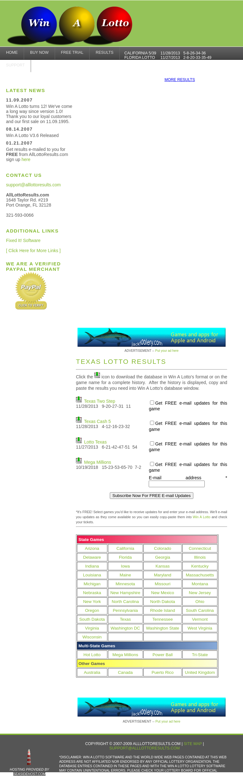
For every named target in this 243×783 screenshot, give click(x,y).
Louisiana (92, 575)
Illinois (200, 557)
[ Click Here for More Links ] (33, 250)
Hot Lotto (92, 654)
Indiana (92, 566)
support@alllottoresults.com (33, 184)
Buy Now (39, 52)
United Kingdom (200, 672)
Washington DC (125, 628)
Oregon (92, 610)
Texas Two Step (99, 401)
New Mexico (162, 592)
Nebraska (92, 592)
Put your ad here (166, 350)
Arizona (92, 548)
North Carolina (125, 601)
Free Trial (72, 52)
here (26, 159)
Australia (92, 672)
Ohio (200, 601)
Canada (125, 672)
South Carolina (200, 610)
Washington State (162, 628)
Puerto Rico (163, 672)
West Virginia (200, 628)
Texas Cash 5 (97, 421)
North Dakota (162, 601)
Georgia (162, 557)
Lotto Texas (95, 441)
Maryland (162, 575)
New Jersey (200, 592)
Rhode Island (162, 610)
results (104, 52)
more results (180, 80)
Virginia (92, 628)
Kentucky (200, 566)
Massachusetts (200, 575)
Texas (125, 619)
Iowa (125, 566)
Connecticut (200, 548)
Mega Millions (97, 462)
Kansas (163, 566)
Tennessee (163, 619)
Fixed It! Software (23, 240)
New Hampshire (125, 592)
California (125, 548)
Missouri (163, 583)
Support (15, 65)
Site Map (193, 744)
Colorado (162, 548)
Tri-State (200, 654)
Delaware (92, 557)
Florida (125, 557)
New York (92, 601)
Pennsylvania (125, 610)
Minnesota (125, 583)
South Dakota (92, 619)
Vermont (200, 619)
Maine (125, 575)
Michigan (92, 583)
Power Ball (163, 654)
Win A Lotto (201, 517)
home (12, 52)
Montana (200, 583)
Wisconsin (92, 637)
